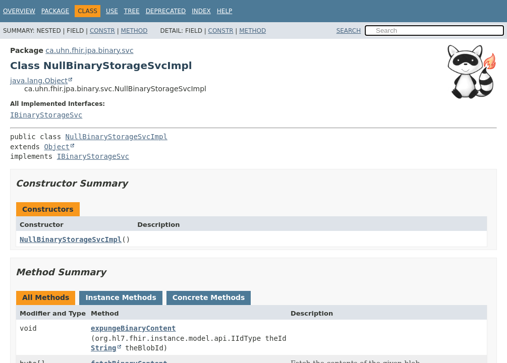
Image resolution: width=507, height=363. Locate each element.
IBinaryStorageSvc (46, 115)
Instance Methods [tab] (120, 297)
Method (134, 30)
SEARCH (348, 30)
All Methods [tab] (45, 297)
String (104, 348)
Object (57, 147)
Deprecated (166, 11)
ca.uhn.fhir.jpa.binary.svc (89, 50)
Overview (19, 11)
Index (201, 11)
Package (55, 11)
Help (225, 11)
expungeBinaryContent (133, 328)
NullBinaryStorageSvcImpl (116, 137)
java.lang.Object (39, 81)
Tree (132, 11)
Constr (102, 30)
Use (112, 11)
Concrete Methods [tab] (209, 297)
